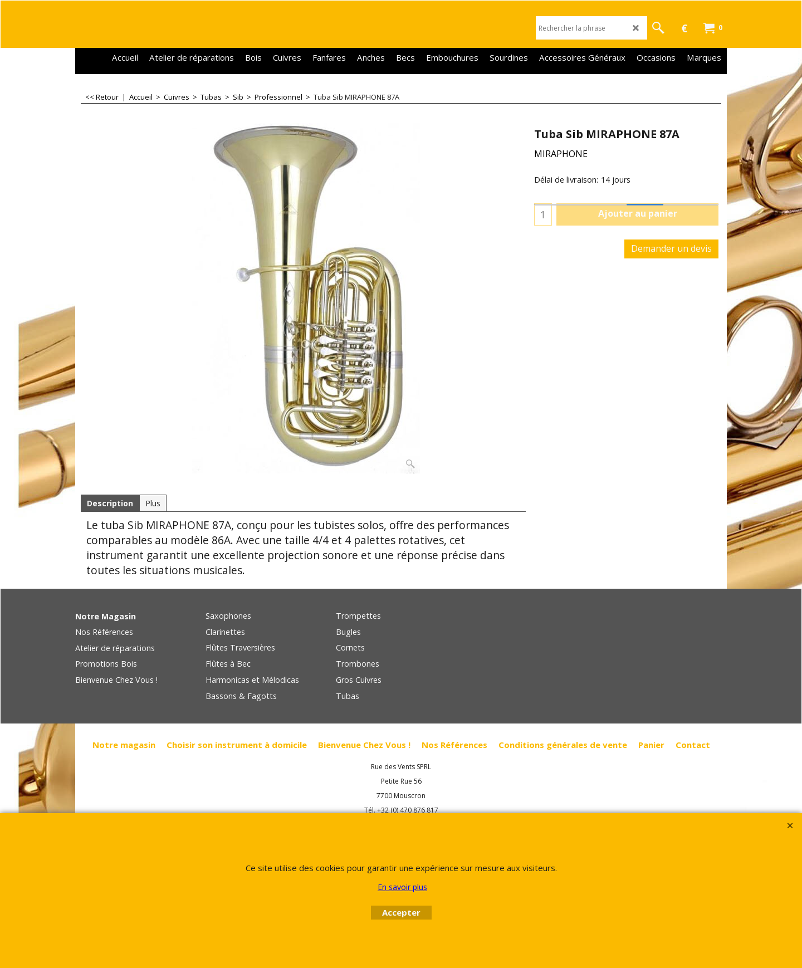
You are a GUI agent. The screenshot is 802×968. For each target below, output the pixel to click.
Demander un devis (671, 248)
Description (110, 503)
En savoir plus (402, 887)
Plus (152, 503)
